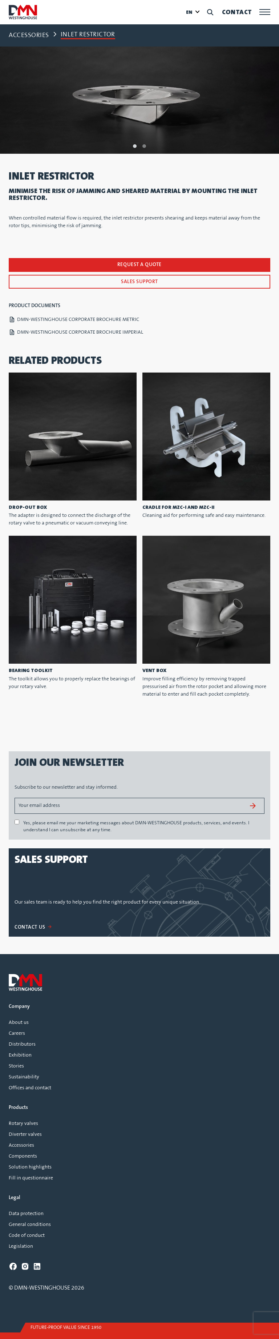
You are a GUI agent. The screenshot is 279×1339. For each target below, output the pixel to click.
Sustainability (24, 1077)
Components (23, 1156)
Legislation (21, 1246)
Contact (237, 12)
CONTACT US (33, 927)
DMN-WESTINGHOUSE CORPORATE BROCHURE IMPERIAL (80, 332)
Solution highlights (30, 1167)
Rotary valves (23, 1123)
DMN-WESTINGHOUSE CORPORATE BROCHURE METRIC (78, 319)
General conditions (30, 1224)
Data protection (26, 1214)
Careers (17, 1033)
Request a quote (139, 265)
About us (19, 1022)
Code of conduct (27, 1235)
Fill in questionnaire (31, 1178)
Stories (16, 1066)
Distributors (22, 1044)
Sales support (139, 282)
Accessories (29, 35)
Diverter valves (25, 1134)
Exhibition (20, 1055)
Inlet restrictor (88, 34)
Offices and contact (30, 1088)
